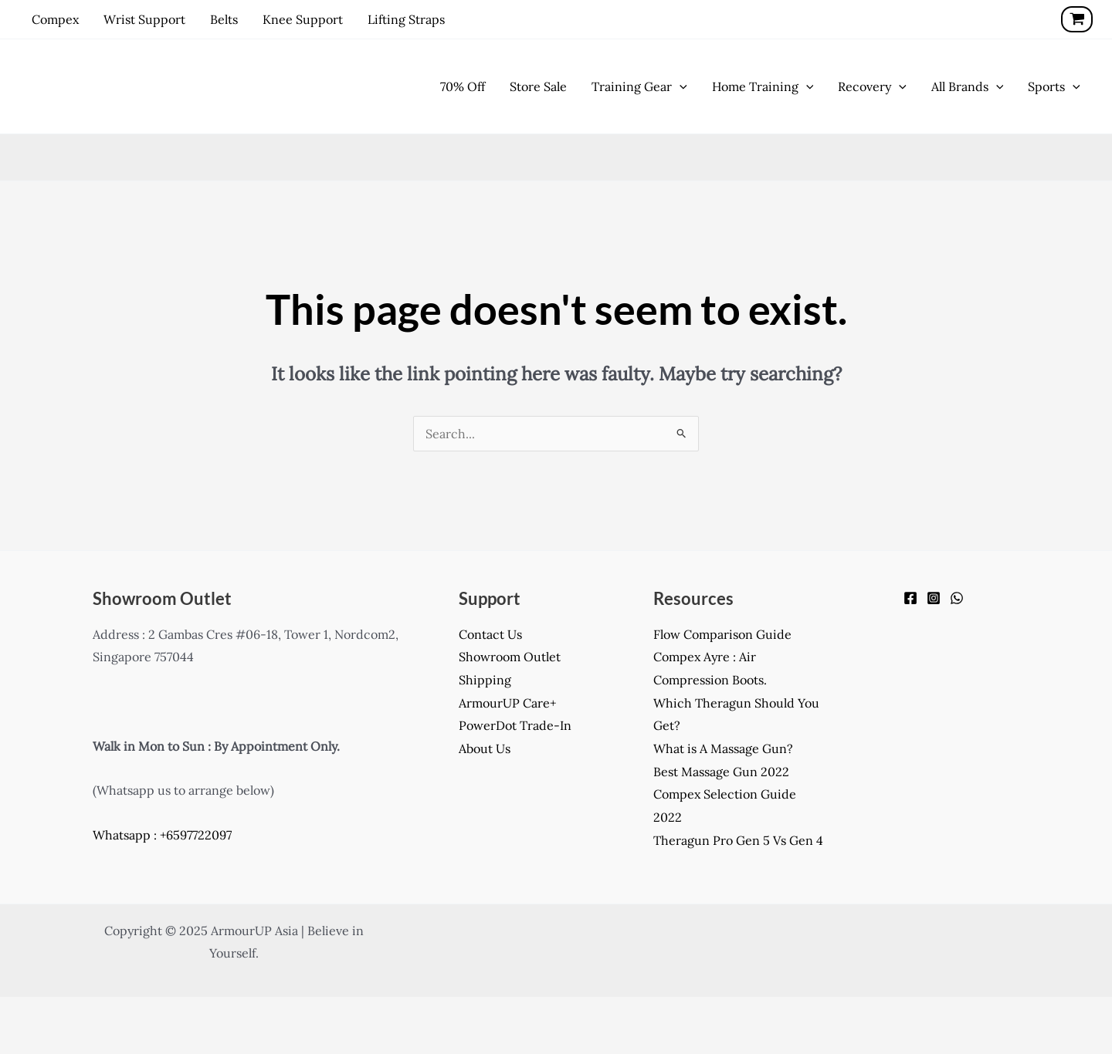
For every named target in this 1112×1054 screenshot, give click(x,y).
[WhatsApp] (957, 598)
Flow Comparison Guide (722, 634)
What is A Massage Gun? (723, 748)
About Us (484, 748)
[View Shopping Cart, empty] (1077, 19)
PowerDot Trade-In (515, 725)
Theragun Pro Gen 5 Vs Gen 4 (738, 840)
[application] (679, 86)
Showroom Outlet (510, 656)
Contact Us (490, 634)
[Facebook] (910, 598)
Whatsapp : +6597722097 (162, 835)
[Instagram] (934, 598)
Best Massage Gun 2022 (721, 771)
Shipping (485, 679)
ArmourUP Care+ (507, 703)
